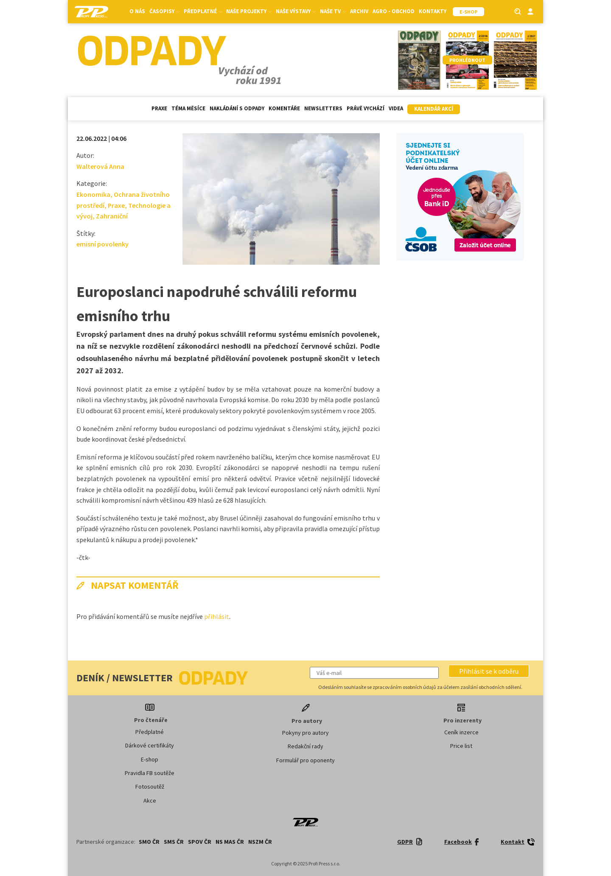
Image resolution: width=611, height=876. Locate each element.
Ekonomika (93, 194)
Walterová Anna (100, 166)
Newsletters (323, 108)
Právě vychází (365, 108)
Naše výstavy (296, 11)
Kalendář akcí (433, 108)
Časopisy (164, 11)
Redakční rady (305, 746)
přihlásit (216, 616)
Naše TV (333, 11)
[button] (488, 671)
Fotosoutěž (149, 786)
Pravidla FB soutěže (149, 773)
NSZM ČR (260, 841)
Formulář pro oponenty (305, 760)
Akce (149, 800)
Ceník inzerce (461, 732)
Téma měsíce (188, 108)
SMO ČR (149, 841)
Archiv (359, 11)
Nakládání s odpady (237, 108)
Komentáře (284, 108)
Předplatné (203, 11)
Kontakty (432, 11)
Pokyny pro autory (305, 732)
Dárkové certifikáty (149, 745)
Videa (396, 108)
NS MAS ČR (230, 841)
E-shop (149, 759)
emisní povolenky (102, 244)
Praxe (159, 108)
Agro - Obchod (394, 11)
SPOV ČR (199, 841)
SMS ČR (174, 841)
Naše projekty (249, 11)
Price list (461, 746)
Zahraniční (112, 216)
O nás (137, 11)
